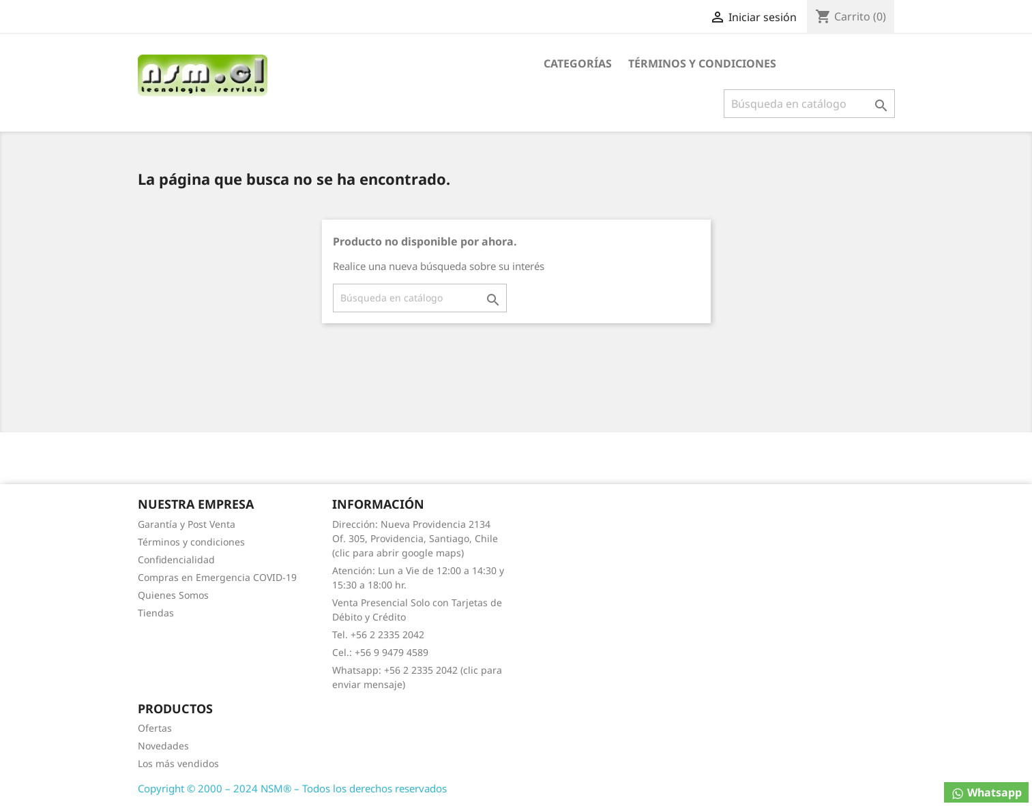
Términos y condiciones (702, 63)
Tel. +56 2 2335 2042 (378, 634)
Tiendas (156, 612)
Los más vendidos (178, 763)
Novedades (163, 745)
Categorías (578, 63)
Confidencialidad (176, 559)
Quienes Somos (173, 594)
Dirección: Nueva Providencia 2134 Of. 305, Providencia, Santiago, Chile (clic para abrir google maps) (415, 538)
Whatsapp (986, 793)
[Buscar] (809, 103)
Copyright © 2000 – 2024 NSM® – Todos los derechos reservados (292, 788)
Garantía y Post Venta (186, 524)
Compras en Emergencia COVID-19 (217, 577)
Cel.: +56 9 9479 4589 (380, 652)
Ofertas (155, 727)
